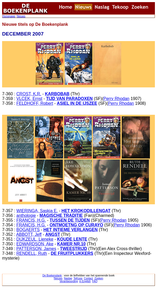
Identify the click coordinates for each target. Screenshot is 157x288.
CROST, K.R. (28, 94)
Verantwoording (69, 281)
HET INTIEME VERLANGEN (70, 229)
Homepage (8, 16)
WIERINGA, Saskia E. (37, 210)
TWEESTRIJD (73, 248)
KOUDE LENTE (72, 239)
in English (85, 281)
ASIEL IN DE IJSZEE (77, 103)
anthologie (26, 215)
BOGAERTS (28, 229)
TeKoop (78, 278)
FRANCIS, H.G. (31, 220)
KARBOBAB (57, 94)
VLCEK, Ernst (29, 98)
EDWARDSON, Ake (34, 244)
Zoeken (98, 278)
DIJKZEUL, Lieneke (34, 239)
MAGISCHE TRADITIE (61, 215)
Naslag (68, 278)
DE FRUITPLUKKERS (72, 253)
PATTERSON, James (36, 248)
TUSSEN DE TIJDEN (70, 220)
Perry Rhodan (116, 98)
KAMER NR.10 (71, 244)
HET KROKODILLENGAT (86, 210)
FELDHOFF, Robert (34, 103)
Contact (88, 278)
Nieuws (21, 16)
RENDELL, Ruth (31, 253)
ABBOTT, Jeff (29, 234)
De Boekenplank (52, 275)
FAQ (94, 281)
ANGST (52, 234)
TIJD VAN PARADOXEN (69, 98)
